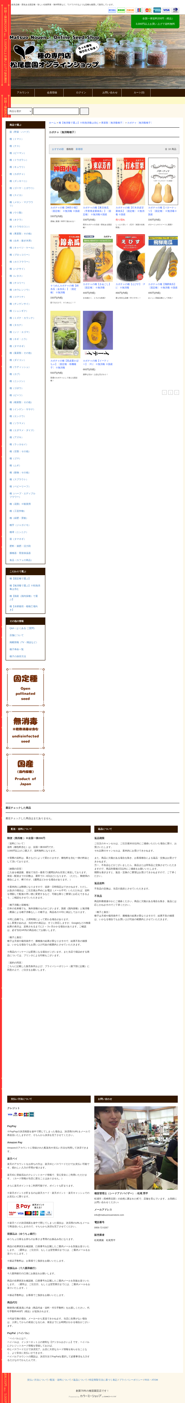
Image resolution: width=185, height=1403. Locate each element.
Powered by (92, 1397)
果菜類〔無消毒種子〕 (113, 123)
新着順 (79, 149)
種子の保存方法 (18, 656)
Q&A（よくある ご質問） (23, 628)
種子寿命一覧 (17, 649)
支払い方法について (37, 1380)
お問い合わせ (107, 92)
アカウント (20, 92)
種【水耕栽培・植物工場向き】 (24, 608)
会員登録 (49, 92)
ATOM (155, 1380)
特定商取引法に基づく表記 (103, 1380)
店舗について (17, 635)
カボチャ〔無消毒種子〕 (140, 123)
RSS (147, 1380)
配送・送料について (60, 1380)
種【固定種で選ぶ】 (20, 578)
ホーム (52, 123)
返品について (80, 1380)
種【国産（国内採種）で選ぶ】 (24, 598)
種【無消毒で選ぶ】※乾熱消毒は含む (79, 123)
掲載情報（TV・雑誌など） (24, 642)
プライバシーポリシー (131, 1380)
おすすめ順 (58, 149)
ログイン (78, 92)
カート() (136, 92)
